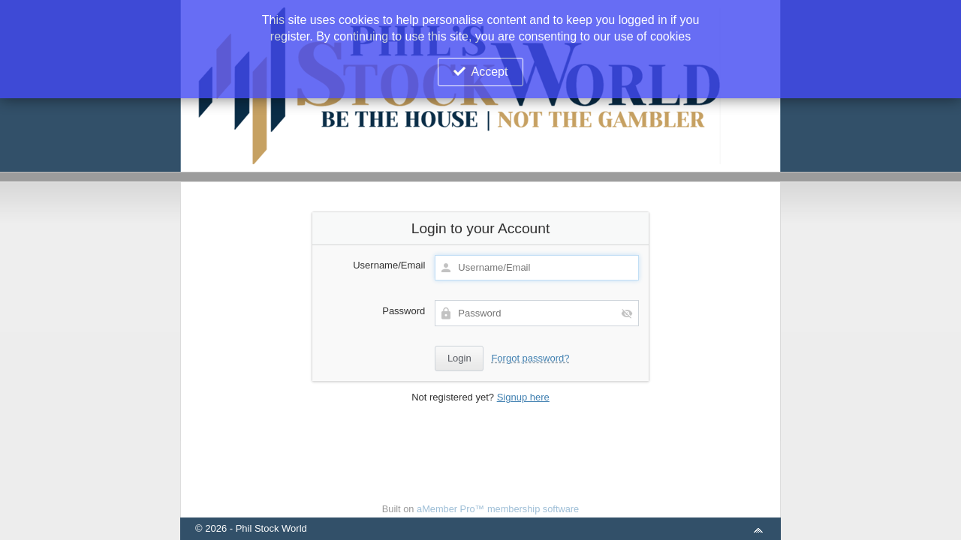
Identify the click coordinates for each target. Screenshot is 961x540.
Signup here (523, 397)
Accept (489, 71)
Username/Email (389, 265)
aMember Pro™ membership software (498, 508)
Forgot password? (530, 358)
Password (403, 310)
